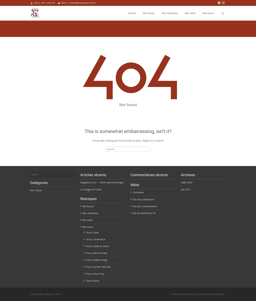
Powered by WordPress (182, 294)
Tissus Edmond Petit (96, 253)
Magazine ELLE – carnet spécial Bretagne (102, 182)
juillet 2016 (186, 182)
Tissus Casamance (95, 239)
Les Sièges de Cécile (91, 189)
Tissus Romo (92, 280)
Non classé (36, 190)
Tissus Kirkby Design (96, 259)
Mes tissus (208, 13)
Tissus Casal (92, 232)
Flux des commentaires (145, 206)
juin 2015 (186, 189)
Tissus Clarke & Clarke (97, 246)
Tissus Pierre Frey (95, 273)
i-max (204, 294)
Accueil (132, 13)
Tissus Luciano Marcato (98, 266)
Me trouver (149, 13)
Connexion (138, 192)
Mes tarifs (190, 13)
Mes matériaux (170, 13)
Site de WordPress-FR (144, 213)
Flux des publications (143, 199)
